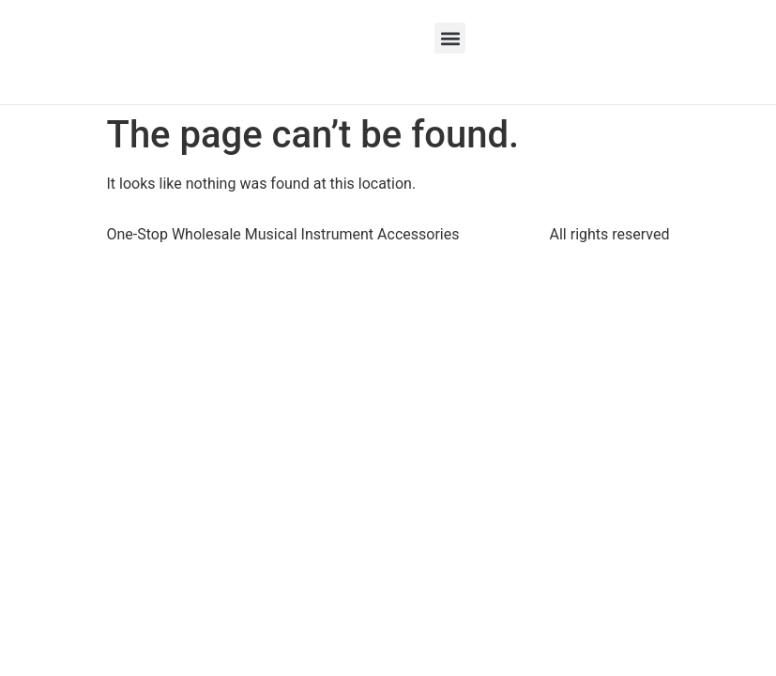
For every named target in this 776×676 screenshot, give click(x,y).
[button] (449, 38)
